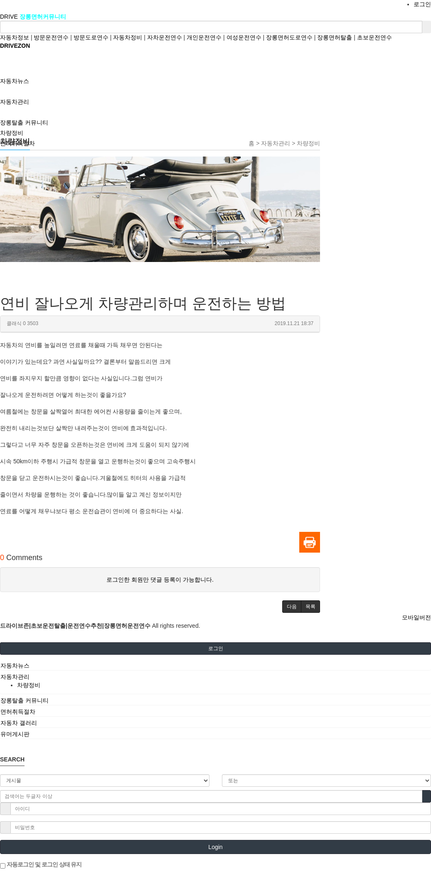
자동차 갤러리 (18, 723)
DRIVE (10, 16)
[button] (291, 606)
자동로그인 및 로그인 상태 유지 (40, 865)
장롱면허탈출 (334, 37)
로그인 (422, 4)
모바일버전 (416, 617)
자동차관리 (15, 676)
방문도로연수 (91, 37)
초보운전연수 (374, 37)
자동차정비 (127, 37)
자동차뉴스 (15, 665)
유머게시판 (15, 734)
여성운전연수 (244, 37)
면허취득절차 (17, 711)
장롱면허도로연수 (289, 37)
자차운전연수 (164, 37)
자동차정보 (14, 37)
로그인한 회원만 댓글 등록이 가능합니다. (159, 579)
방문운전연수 (51, 37)
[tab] (215, 665)
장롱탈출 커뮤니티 (24, 700)
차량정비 (11, 133)
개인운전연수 (204, 37)
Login (215, 847)
